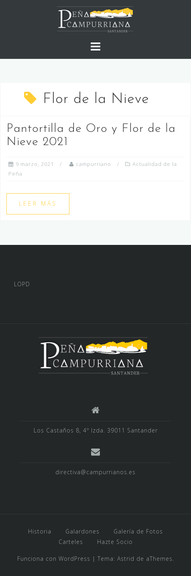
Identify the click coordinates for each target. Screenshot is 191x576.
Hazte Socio (115, 542)
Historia (39, 531)
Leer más (38, 203)
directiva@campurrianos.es (95, 472)
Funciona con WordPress (53, 558)
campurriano (93, 164)
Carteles (71, 542)
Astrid (125, 558)
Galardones (82, 531)
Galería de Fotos (138, 531)
